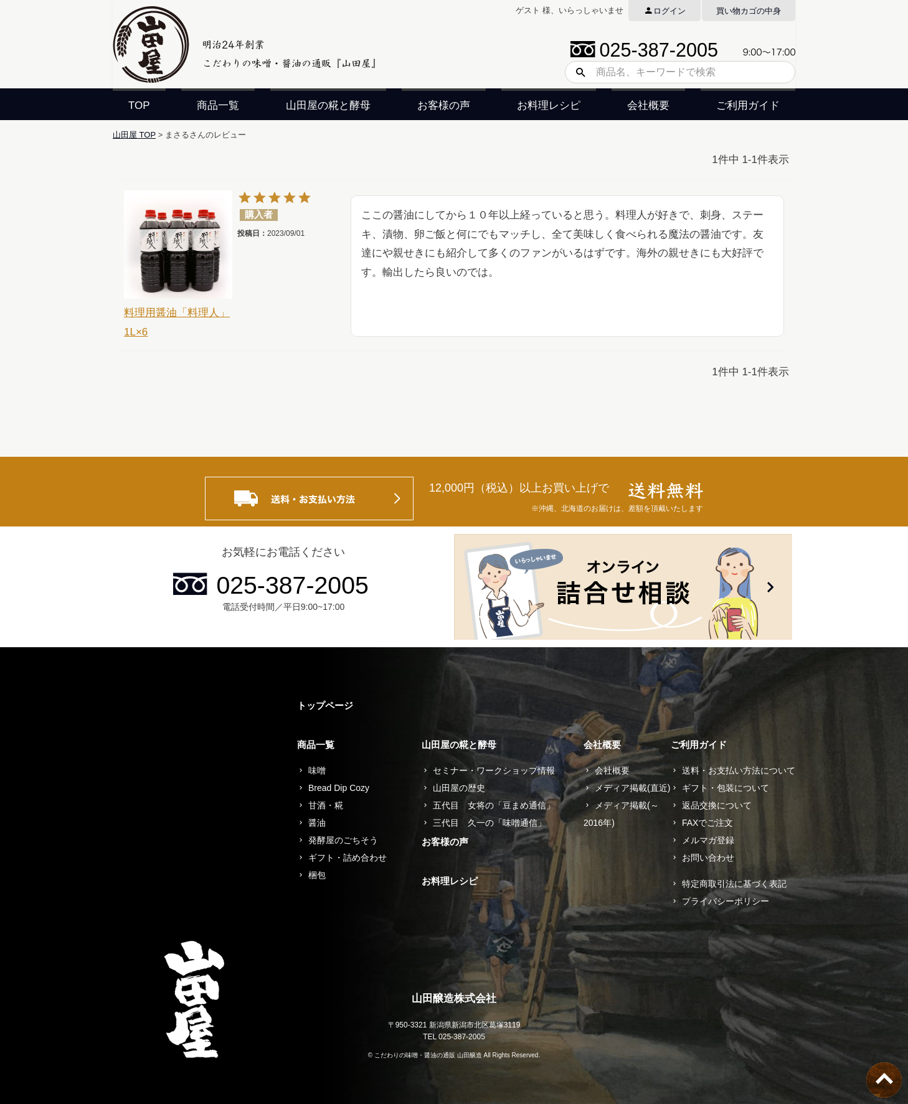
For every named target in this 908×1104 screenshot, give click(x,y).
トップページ (325, 705)
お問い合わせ (708, 858)
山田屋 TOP (134, 134)
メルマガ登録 (708, 840)
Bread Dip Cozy (338, 788)
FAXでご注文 (707, 823)
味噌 (317, 770)
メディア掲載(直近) (632, 788)
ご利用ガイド (748, 105)
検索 (576, 72)
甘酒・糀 (325, 805)
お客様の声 (443, 105)
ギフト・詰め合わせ (347, 858)
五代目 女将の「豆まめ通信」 (494, 805)
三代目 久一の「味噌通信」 (489, 823)
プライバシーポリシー (725, 901)
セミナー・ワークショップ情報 (494, 770)
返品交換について (717, 805)
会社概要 (648, 105)
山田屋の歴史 (459, 788)
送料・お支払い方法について (738, 770)
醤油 (317, 823)
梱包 (317, 875)
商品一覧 (218, 105)
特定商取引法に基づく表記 (734, 884)
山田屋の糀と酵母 (328, 105)
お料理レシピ (548, 105)
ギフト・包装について (725, 788)
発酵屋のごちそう (343, 840)
